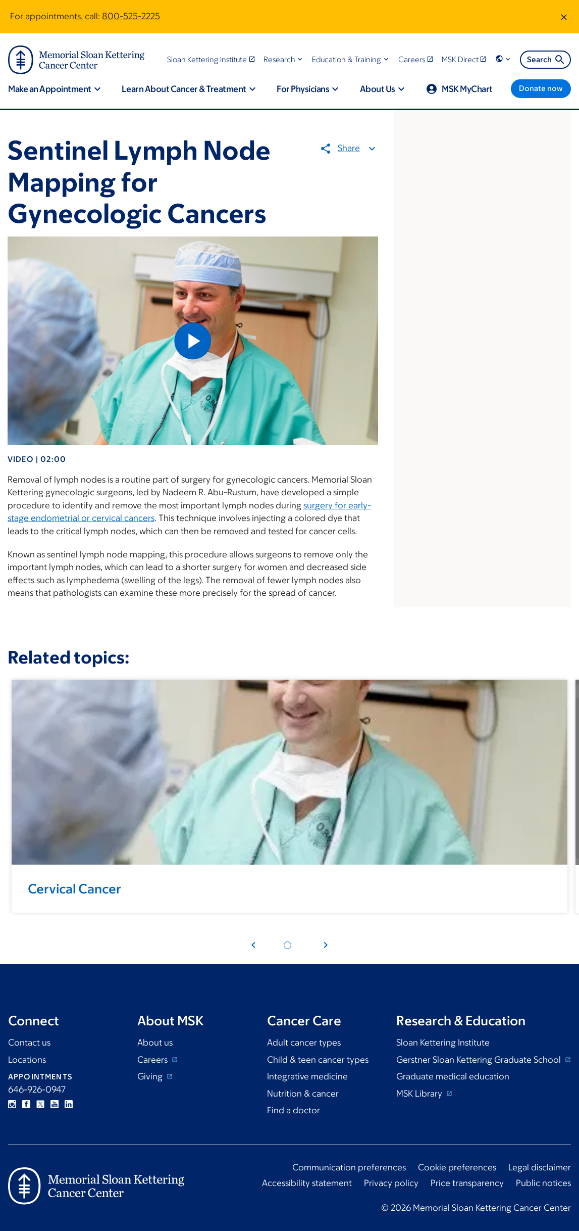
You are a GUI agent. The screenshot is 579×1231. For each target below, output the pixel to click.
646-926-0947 (37, 1089)
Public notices (543, 1183)
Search (546, 60)
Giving (151, 1076)
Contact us (29, 1042)
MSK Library (420, 1093)
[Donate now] (541, 88)
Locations (27, 1060)
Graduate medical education (452, 1076)
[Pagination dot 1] (287, 945)
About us (155, 1042)
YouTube (54, 1104)
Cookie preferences (457, 1167)
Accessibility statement (307, 1183)
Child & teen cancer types (318, 1060)
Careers (153, 1060)
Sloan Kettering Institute (443, 1042)
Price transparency (467, 1183)
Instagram (12, 1104)
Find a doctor (293, 1110)
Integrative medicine (307, 1076)
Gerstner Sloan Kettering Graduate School (479, 1060)
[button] (284, 59)
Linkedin (69, 1104)
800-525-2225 (131, 16)
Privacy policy (391, 1183)
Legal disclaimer (539, 1167)
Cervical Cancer (74, 888)
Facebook (26, 1104)
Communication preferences (349, 1167)
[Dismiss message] (564, 16)
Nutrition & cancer (303, 1093)
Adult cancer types (304, 1042)
